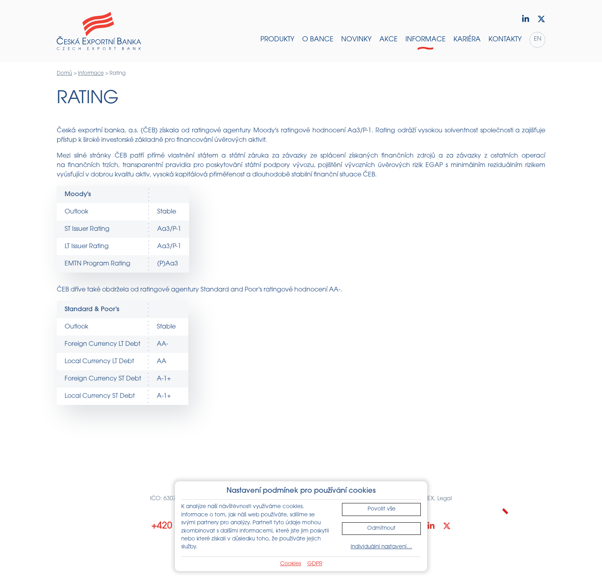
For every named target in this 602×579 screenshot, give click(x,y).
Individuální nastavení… (381, 546)
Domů (64, 73)
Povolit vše (382, 509)
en (537, 39)
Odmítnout (381, 528)
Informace (91, 73)
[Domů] (99, 31)
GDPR (314, 563)
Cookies (290, 563)
